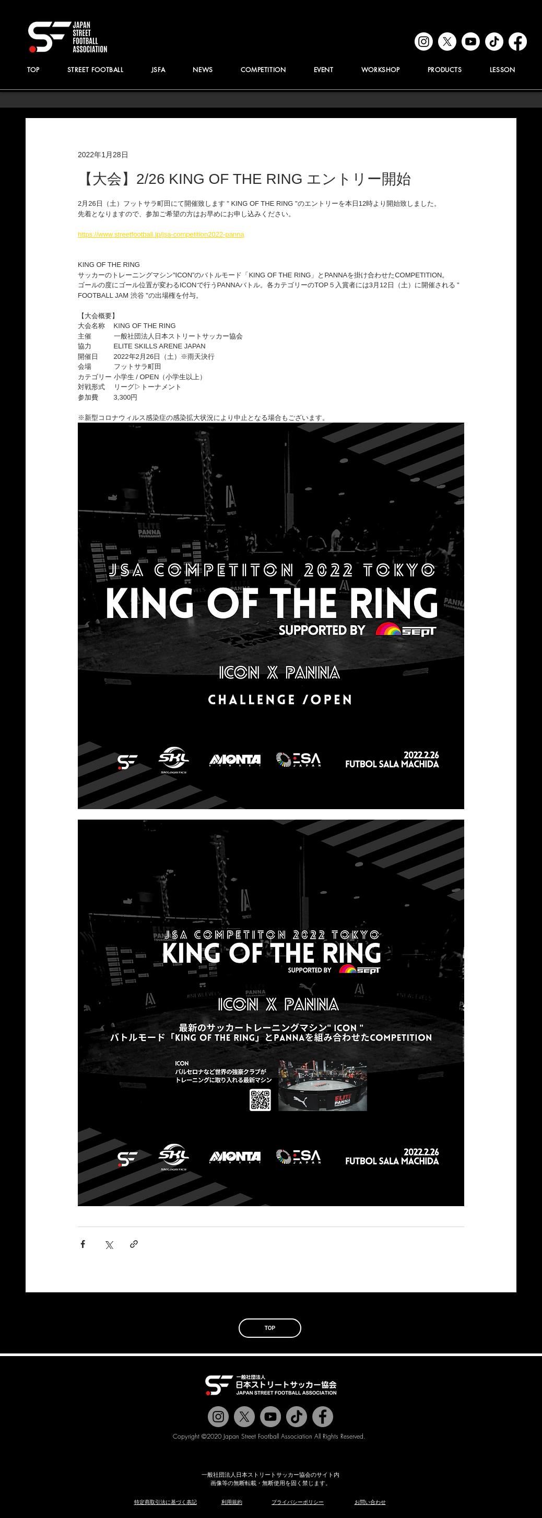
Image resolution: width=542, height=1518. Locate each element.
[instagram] (424, 41)
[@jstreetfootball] (218, 1416)
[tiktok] (494, 41)
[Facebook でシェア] (83, 1244)
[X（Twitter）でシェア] (108, 1244)
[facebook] (518, 41)
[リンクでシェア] (134, 1244)
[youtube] (471, 41)
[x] (447, 41)
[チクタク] (296, 1416)
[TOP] (270, 1328)
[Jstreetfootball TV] (270, 1416)
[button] (158, 69)
